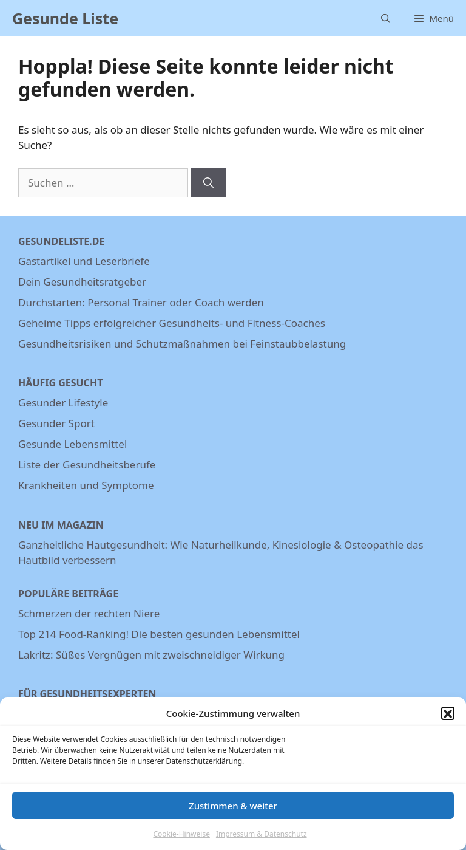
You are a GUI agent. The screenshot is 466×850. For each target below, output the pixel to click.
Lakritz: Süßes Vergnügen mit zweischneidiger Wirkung (151, 655)
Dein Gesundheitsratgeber (82, 282)
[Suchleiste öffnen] (385, 18)
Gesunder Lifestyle (63, 403)
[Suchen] (208, 182)
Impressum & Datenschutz (261, 840)
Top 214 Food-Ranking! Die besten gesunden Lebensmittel (159, 634)
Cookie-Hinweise (181, 840)
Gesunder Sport (56, 423)
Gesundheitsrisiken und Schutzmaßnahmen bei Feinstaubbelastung (182, 344)
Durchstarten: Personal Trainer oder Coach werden (141, 302)
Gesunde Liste (65, 18)
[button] (448, 719)
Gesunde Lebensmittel (72, 444)
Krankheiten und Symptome (86, 485)
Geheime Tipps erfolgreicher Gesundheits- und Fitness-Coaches (171, 323)
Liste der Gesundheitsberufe (86, 464)
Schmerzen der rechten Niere (89, 613)
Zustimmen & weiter (233, 811)
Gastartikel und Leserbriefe (84, 261)
